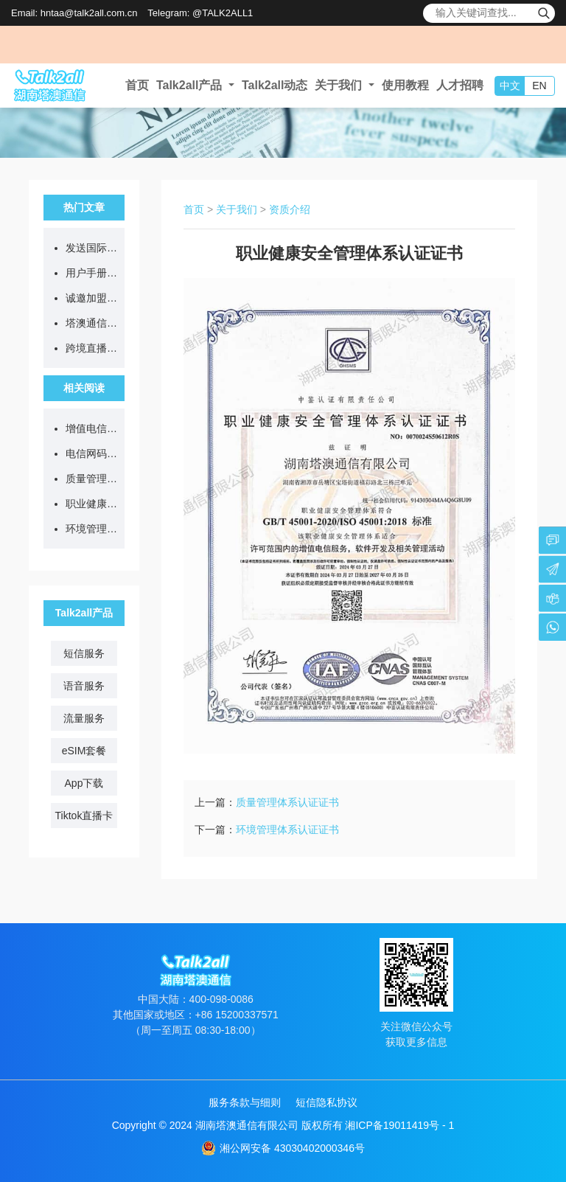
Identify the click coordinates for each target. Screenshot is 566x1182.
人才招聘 (459, 85)
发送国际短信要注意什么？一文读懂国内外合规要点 (91, 248)
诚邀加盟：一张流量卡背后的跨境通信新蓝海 (91, 298)
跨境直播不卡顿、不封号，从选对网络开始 (91, 348)
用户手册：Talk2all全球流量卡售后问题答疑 (91, 273)
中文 (510, 85)
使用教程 (405, 85)
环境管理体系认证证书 (91, 529)
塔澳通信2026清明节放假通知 (91, 323)
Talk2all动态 (275, 85)
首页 (137, 85)
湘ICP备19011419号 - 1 (399, 1125)
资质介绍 (289, 209)
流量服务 (84, 718)
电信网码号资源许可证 (91, 453)
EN (539, 85)
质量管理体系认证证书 (91, 478)
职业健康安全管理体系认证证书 (91, 504)
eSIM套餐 (84, 751)
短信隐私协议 (326, 1102)
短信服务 (84, 653)
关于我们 (236, 209)
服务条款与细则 (245, 1102)
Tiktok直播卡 (84, 815)
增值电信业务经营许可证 (91, 428)
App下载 (84, 783)
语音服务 (84, 686)
